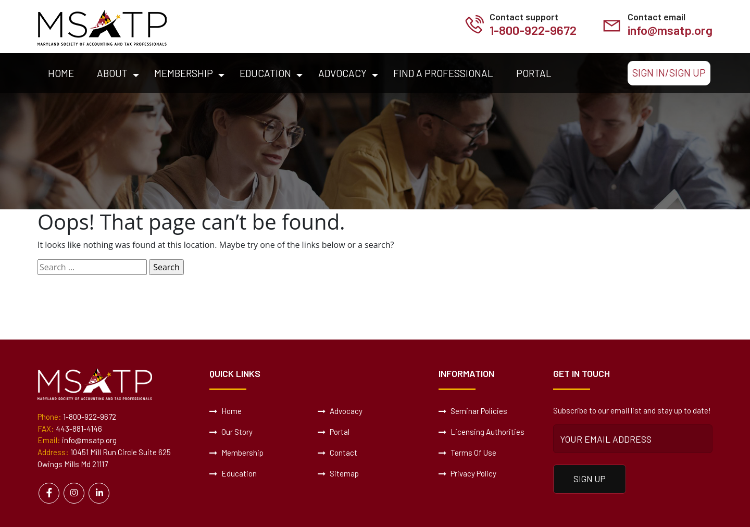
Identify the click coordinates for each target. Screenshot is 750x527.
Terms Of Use (467, 452)
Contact (337, 452)
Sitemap (338, 473)
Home (61, 73)
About (112, 73)
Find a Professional (443, 73)
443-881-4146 (79, 428)
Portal (534, 73)
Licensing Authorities (481, 431)
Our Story (231, 431)
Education (265, 73)
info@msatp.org (669, 29)
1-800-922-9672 (532, 29)
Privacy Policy (467, 473)
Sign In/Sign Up (669, 73)
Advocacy (342, 73)
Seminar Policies (473, 411)
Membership (183, 73)
